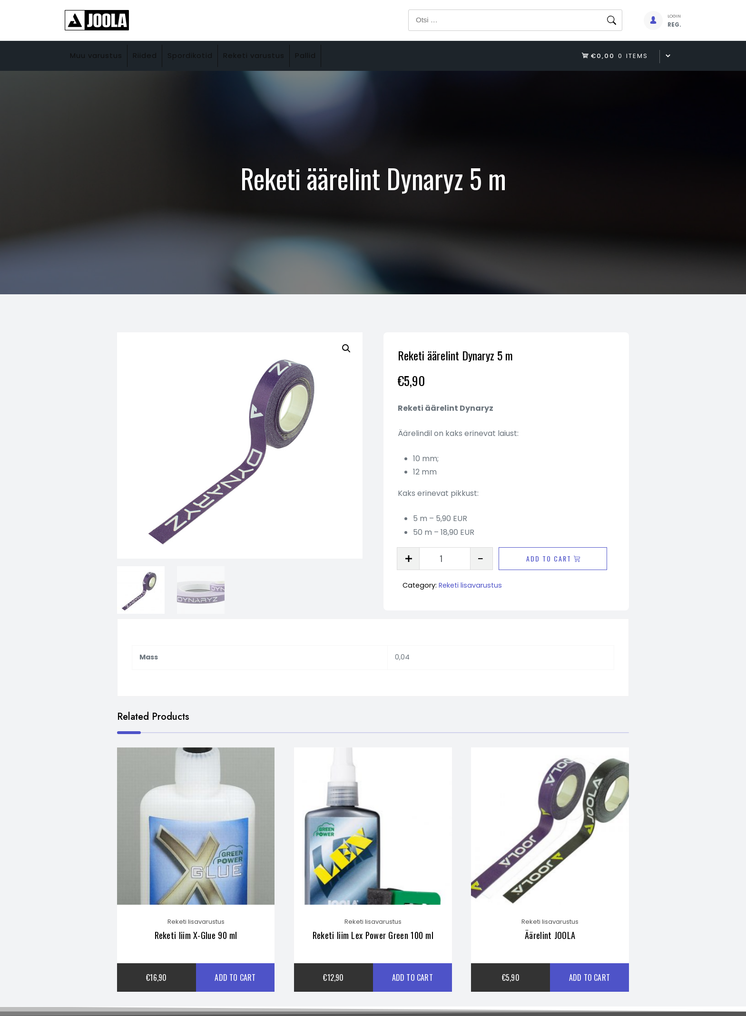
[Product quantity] (445, 558)
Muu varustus (100, 56)
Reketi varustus (285, 56)
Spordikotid (212, 56)
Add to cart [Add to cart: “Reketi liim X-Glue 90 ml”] (235, 984)
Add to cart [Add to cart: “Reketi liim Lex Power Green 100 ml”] (412, 984)
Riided (158, 56)
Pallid (345, 56)
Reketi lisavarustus (470, 585)
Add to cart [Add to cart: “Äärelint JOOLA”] (589, 984)
